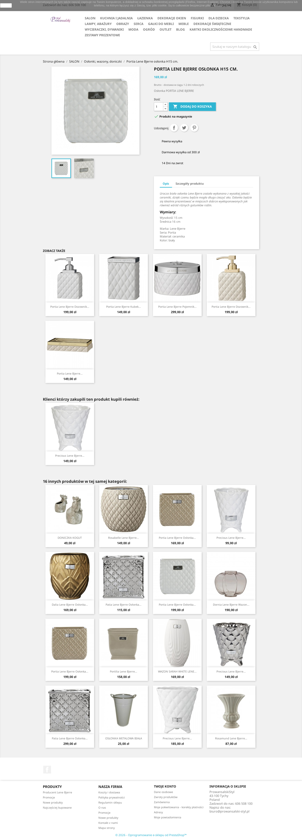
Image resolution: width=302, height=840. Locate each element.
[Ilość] (158, 106)
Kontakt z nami (108, 823)
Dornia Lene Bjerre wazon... (231, 604)
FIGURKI (197, 18)
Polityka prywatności (111, 797)
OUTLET (165, 29)
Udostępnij (174, 128)
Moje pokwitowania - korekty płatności (179, 807)
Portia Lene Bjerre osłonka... (177, 538)
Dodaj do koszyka (192, 106)
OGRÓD (149, 29)
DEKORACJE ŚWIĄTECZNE (212, 24)
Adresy (158, 812)
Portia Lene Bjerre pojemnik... (177, 306)
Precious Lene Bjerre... (69, 455)
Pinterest (194, 128)
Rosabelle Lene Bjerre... (123, 538)
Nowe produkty (53, 802)
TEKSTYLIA (241, 18)
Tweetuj (184, 128)
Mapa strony (106, 828)
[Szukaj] (234, 47)
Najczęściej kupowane (57, 807)
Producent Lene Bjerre (57, 792)
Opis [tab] (166, 183)
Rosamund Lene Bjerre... (231, 738)
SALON (90, 18)
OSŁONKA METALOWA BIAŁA (123, 738)
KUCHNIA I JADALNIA (116, 18)
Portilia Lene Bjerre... (123, 671)
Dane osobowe (163, 792)
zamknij (6, 5)
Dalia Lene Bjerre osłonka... (70, 604)
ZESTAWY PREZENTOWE (102, 35)
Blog (180, 29)
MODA (133, 29)
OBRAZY (122, 24)
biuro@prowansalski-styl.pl (229, 811)
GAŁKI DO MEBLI (161, 24)
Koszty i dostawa (109, 792)
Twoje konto (165, 786)
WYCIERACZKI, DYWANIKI (104, 29)
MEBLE (183, 24)
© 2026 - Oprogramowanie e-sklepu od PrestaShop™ (151, 835)
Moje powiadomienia (167, 817)
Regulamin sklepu (110, 802)
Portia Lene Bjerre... (70, 373)
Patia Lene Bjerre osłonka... (123, 604)
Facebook (47, 770)
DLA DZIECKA (218, 18)
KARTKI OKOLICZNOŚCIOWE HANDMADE (221, 29)
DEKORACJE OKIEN (171, 18)
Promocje (49, 797)
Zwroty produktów (165, 797)
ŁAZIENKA (145, 18)
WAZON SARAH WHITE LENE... (177, 671)
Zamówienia (162, 802)
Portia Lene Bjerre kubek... (123, 306)
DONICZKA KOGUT (70, 538)
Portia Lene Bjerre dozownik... (69, 306)
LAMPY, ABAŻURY (98, 24)
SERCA (138, 24)
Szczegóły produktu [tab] (190, 183)
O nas (102, 807)
